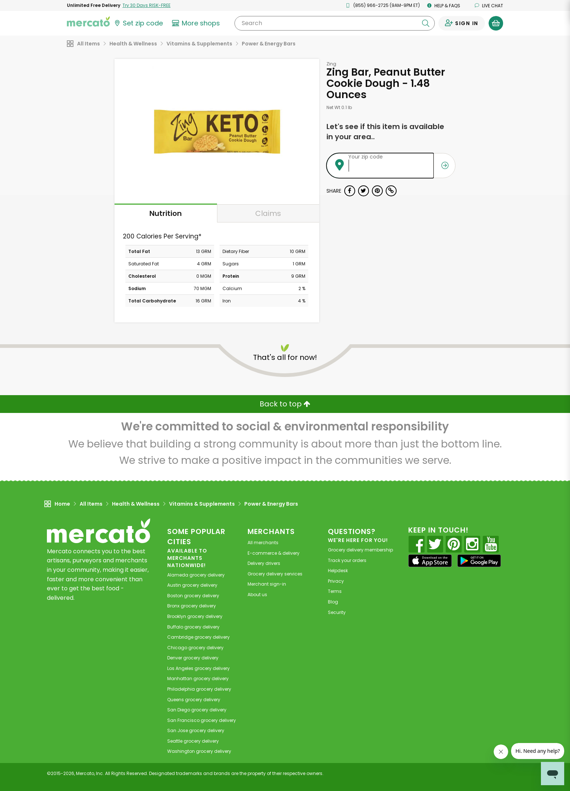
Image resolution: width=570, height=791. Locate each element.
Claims (268, 213)
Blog (333, 602)
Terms (335, 591)
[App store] (430, 560)
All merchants (263, 542)
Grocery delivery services (275, 574)
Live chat (489, 6)
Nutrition (165, 213)
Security (337, 612)
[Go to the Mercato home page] (88, 21)
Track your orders (347, 560)
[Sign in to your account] (461, 23)
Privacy (336, 581)
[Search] (334, 23)
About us (257, 594)
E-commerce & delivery (274, 553)
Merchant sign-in (267, 584)
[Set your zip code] (138, 23)
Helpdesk (338, 570)
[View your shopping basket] (496, 23)
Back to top (285, 404)
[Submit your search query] (425, 23)
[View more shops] (197, 23)
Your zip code (365, 156)
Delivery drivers (264, 563)
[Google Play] (479, 560)
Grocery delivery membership (360, 550)
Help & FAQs (443, 6)
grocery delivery (196, 575)
